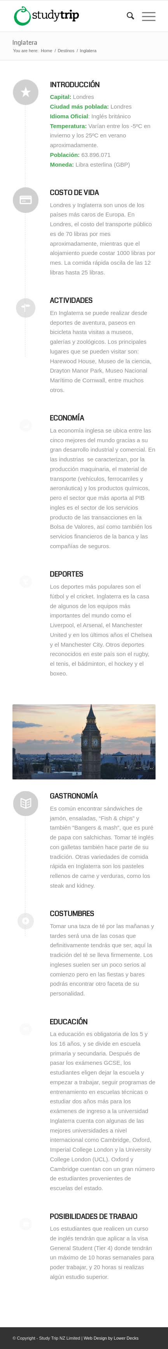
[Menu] (145, 16)
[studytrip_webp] (69, 16)
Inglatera (24, 42)
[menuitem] (126, 16)
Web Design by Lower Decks (111, 1338)
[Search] (126, 16)
